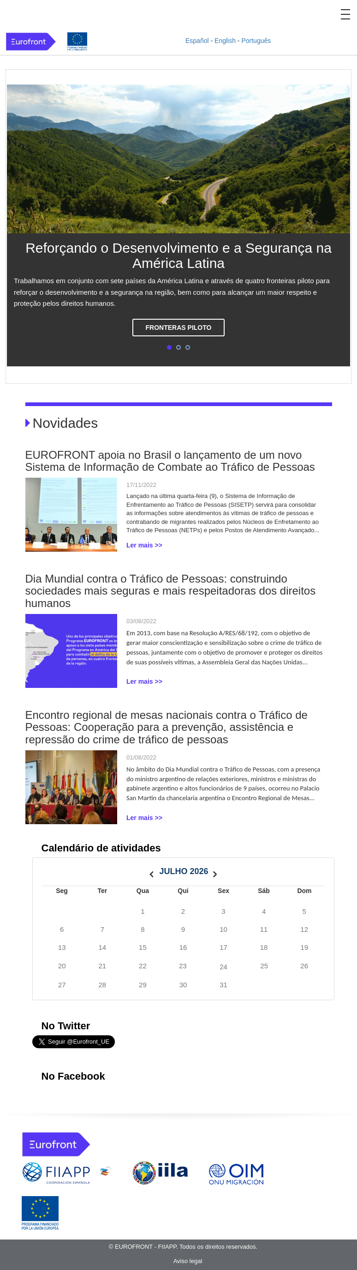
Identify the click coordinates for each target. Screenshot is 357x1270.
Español (197, 40)
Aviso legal (187, 1261)
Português (256, 40)
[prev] (151, 871)
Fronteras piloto (179, 327)
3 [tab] (187, 347)
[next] (215, 871)
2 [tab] (178, 347)
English (225, 40)
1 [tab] (169, 347)
